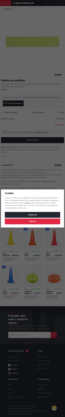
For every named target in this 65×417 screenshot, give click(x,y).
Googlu (27, 203)
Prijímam (32, 221)
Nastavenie (32, 215)
